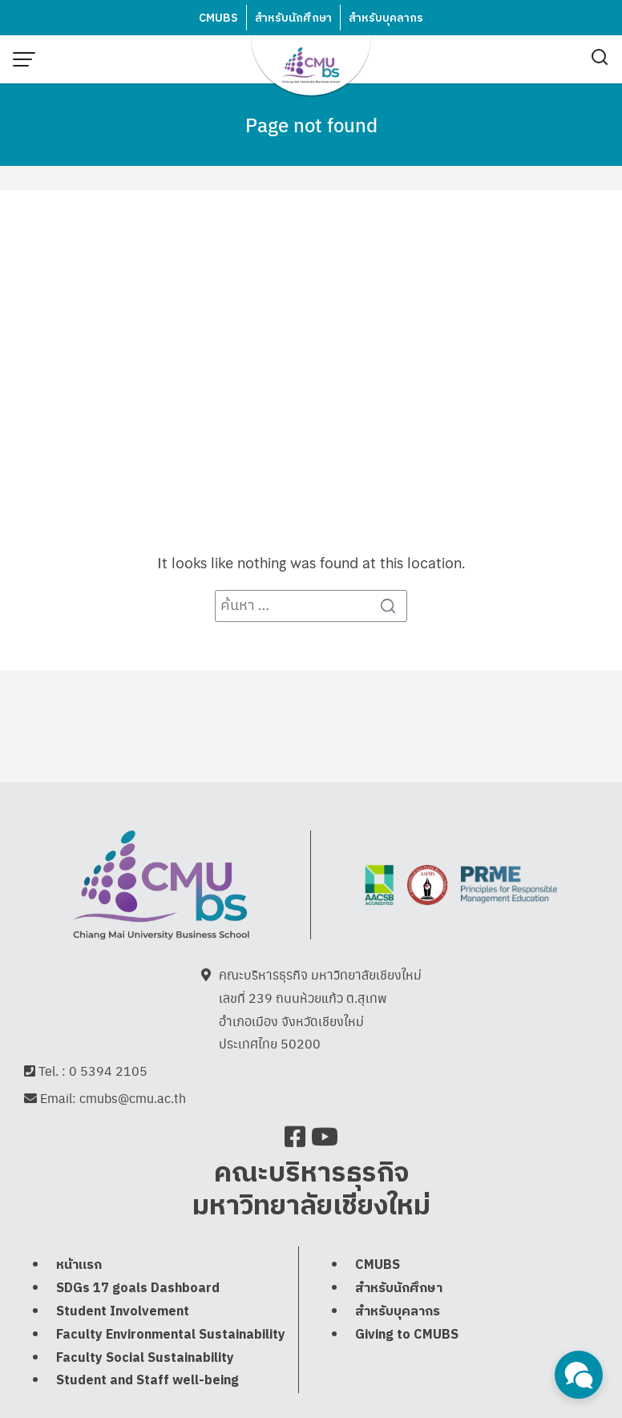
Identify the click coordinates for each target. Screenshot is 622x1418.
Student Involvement (122, 1347)
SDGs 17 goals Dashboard (138, 1324)
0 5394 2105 (108, 1073)
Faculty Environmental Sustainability (170, 1370)
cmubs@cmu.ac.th (132, 1100)
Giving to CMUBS (406, 1370)
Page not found (311, 124)
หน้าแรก (79, 1300)
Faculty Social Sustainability (145, 1393)
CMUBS (218, 18)
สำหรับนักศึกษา (293, 18)
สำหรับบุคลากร (386, 18)
